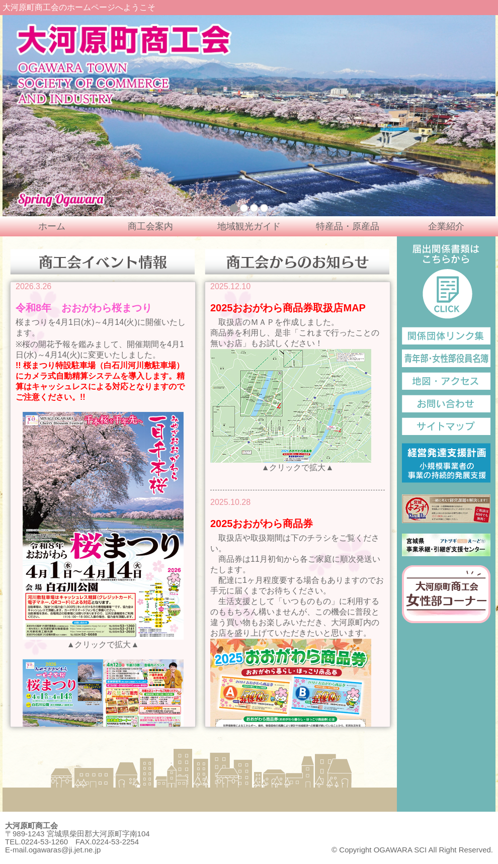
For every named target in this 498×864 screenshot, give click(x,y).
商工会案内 (150, 226)
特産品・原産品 (347, 226)
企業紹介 (446, 226)
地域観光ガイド (249, 226)
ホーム (51, 226)
